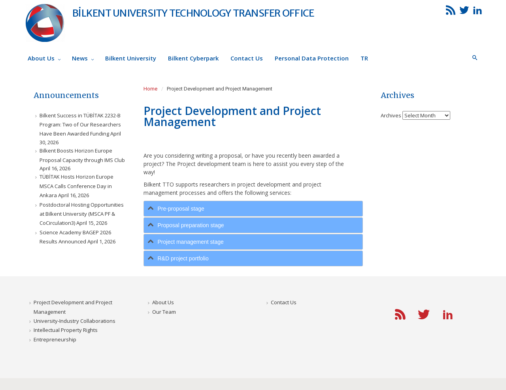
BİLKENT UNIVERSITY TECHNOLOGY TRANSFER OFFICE (193, 13)
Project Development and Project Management (73, 307)
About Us (163, 302)
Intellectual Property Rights (66, 329)
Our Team (164, 311)
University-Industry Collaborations (74, 320)
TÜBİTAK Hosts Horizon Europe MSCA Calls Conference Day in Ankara (76, 186)
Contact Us (283, 302)
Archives (391, 115)
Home (150, 89)
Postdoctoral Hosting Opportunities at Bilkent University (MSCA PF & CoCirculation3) (82, 214)
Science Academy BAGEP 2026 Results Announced (75, 237)
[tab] (253, 209)
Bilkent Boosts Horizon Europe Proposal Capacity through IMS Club (82, 155)
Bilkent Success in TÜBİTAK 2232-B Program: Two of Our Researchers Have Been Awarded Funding (80, 125)
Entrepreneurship (55, 339)
